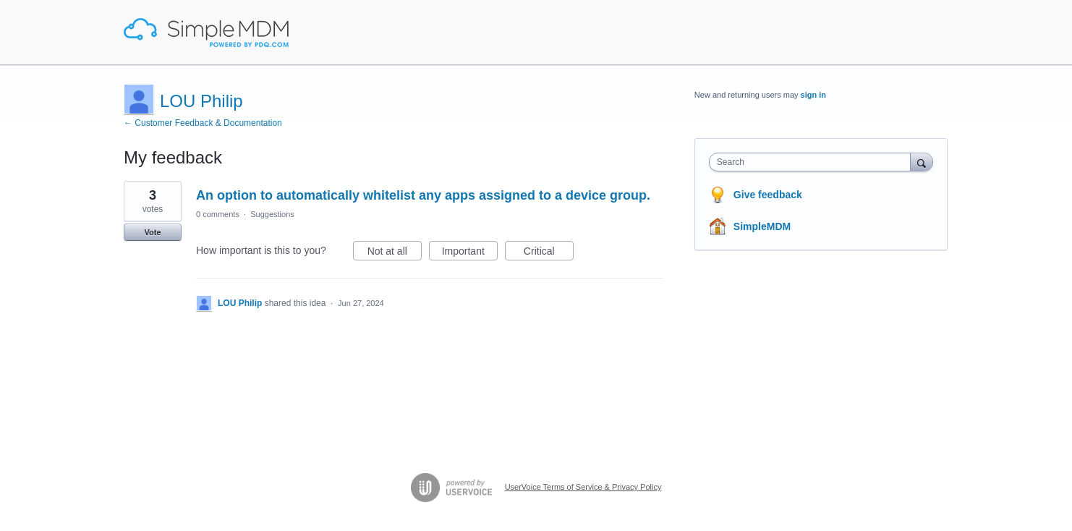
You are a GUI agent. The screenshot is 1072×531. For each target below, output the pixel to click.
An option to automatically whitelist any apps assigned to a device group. (423, 195)
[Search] (921, 162)
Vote (152, 232)
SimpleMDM (762, 226)
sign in (813, 94)
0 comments (217, 214)
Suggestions (272, 214)
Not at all (394, 253)
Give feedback (767, 194)
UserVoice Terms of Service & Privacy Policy (583, 487)
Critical (549, 253)
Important (470, 253)
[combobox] (813, 162)
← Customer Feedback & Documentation (203, 123)
